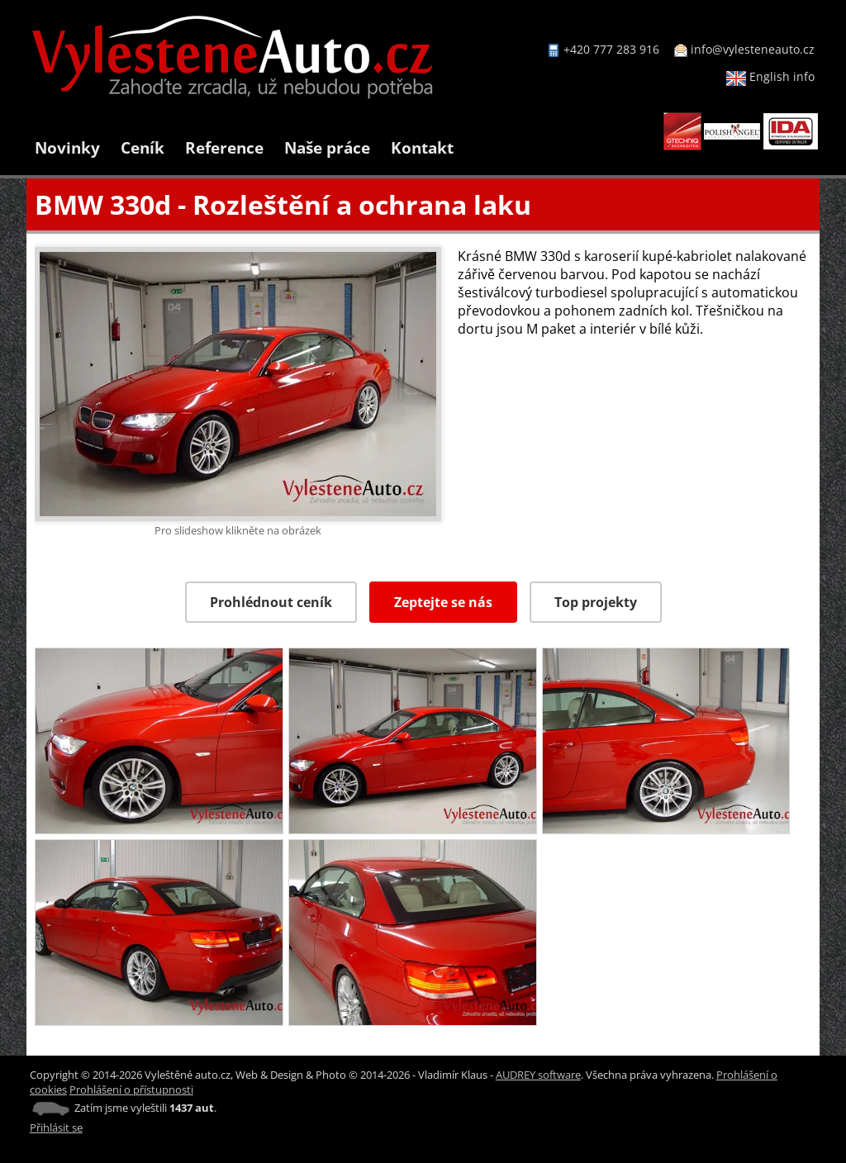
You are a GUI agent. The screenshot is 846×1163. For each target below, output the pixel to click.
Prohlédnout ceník (271, 602)
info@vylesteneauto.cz (753, 49)
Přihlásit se (56, 1127)
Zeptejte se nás (443, 602)
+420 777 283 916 (611, 49)
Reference (224, 147)
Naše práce (327, 147)
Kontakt (422, 147)
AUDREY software (538, 1074)
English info (770, 76)
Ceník (142, 147)
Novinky (67, 147)
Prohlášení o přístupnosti (131, 1089)
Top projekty (595, 602)
